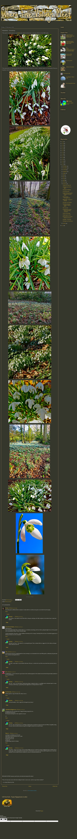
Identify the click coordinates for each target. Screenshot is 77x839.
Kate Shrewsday (8, 692)
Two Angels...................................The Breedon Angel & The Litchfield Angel (71, 49)
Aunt (18, 33)
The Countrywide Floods (70, 83)
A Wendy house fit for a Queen (67, 187)
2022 (63, 147)
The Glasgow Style (66, 73)
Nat (6, 671)
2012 (63, 164)
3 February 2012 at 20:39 (18, 681)
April (64, 180)
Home (30, 786)
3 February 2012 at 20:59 (16, 692)
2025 (63, 141)
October (64, 169)
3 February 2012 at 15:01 (18, 626)
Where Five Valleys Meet (36, 13)
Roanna (6, 608)
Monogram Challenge (67, 189)
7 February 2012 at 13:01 (13, 733)
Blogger (41, 810)
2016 (63, 157)
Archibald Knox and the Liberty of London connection (67, 210)
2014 (63, 161)
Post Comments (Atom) (32, 790)
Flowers (6, 601)
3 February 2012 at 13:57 (18, 616)
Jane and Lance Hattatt (9, 626)
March (64, 182)
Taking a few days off (67, 185)
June (64, 176)
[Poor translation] (5, 819)
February (65, 183)
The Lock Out (65, 207)
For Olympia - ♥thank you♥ (70, 77)
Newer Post (4, 786)
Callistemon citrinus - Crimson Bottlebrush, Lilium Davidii (70, 42)
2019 (63, 152)
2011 (63, 225)
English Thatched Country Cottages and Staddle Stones (70, 36)
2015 (63, 159)
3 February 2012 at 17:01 (12, 651)
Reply (6, 611)
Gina (6, 651)
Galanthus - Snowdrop (67, 219)
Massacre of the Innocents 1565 (69, 55)
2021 (63, 148)
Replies (8, 614)
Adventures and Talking (67, 202)
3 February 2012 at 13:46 (13, 608)
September (65, 171)
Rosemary (10, 616)
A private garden (69, 60)
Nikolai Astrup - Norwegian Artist (66, 197)
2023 (63, 145)
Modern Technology (66, 213)
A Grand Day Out (66, 191)
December (65, 166)
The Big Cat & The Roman (68, 221)
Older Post (55, 786)
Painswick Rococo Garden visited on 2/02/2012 (67, 217)
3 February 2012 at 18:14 (18, 661)
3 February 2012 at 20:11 (11, 671)
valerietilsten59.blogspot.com (10, 709)
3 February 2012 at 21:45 (18, 700)
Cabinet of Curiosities (70, 67)
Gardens (9, 601)
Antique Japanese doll (67, 215)
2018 (63, 154)
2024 (63, 143)
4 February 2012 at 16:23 (18, 723)
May (64, 178)
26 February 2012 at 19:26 (18, 748)
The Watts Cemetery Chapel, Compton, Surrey (67, 205)
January (64, 223)
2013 (63, 162)
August (64, 173)
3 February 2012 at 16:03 (18, 641)
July (64, 175)
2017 (63, 155)
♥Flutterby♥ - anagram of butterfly (67, 200)
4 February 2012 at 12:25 (20, 709)
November (65, 167)
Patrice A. (7, 733)
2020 (63, 150)
